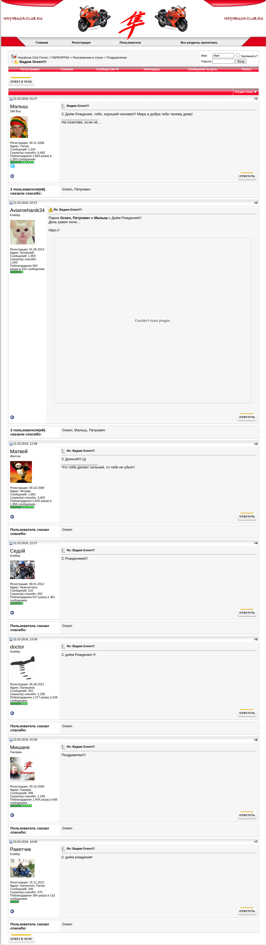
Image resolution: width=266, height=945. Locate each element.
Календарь (152, 69)
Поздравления (117, 57)
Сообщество (107, 69)
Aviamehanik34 (27, 210)
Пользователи (130, 42)
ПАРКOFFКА (60, 57)
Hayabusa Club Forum (33, 57)
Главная (42, 42)
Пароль (206, 61)
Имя (204, 55)
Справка (67, 69)
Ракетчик (20, 849)
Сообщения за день (202, 69)
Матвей (19, 451)
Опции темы (244, 91)
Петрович (82, 189)
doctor (17, 647)
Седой (17, 551)
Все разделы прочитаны (199, 42)
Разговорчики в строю (88, 57)
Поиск (246, 69)
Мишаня (20, 747)
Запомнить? (247, 56)
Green (67, 189)
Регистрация (81, 42)
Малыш (19, 106)
